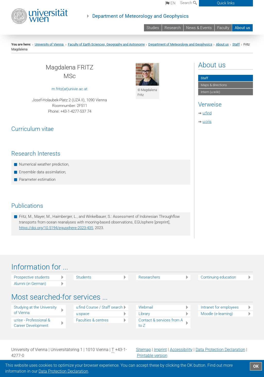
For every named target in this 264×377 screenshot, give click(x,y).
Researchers (149, 277)
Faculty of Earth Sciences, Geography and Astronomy (106, 44)
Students (83, 277)
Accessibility (181, 349)
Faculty (223, 27)
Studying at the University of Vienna (35, 310)
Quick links (226, 3)
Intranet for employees (220, 307)
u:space (82, 313)
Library (144, 313)
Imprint (160, 349)
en (171, 3)
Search (188, 3)
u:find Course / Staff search (99, 307)
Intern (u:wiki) (210, 92)
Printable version (152, 355)
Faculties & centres (92, 320)
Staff (236, 44)
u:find (207, 113)
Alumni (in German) (30, 283)
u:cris (207, 121)
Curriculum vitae (32, 128)
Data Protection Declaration (220, 349)
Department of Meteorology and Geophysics (140, 16)
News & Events (199, 27)
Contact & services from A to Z (161, 323)
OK (256, 366)
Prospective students (32, 277)
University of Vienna (49, 44)
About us (242, 27)
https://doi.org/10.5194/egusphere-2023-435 (56, 228)
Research (173, 27)
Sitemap (143, 349)
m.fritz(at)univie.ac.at (69, 89)
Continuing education (218, 277)
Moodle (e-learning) (217, 313)
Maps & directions (214, 85)
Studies (153, 27)
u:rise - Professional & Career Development (32, 323)
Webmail (146, 307)
